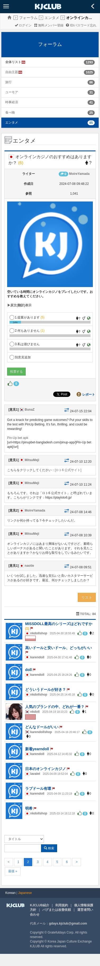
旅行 (8, 82)
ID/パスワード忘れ (81, 25)
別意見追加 (20, 357)
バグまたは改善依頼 (56, 910)
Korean (10, 893)
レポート (88, 394)
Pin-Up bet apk (17, 438)
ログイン (23, 25)
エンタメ (51, 18)
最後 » (12, 871)
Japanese (25, 893)
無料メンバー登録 (48, 25)
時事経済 (11, 102)
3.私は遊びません (25, 344)
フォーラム (28, 18)
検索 (49, 848)
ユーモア (11, 92)
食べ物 (10, 112)
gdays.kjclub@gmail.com (68, 923)
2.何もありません (27, 330)
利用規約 (61, 905)
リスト (86, 597)
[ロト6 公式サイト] (68, 470)
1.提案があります (27, 317)
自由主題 (13, 72)
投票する (16, 371)
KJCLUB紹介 (39, 905)
